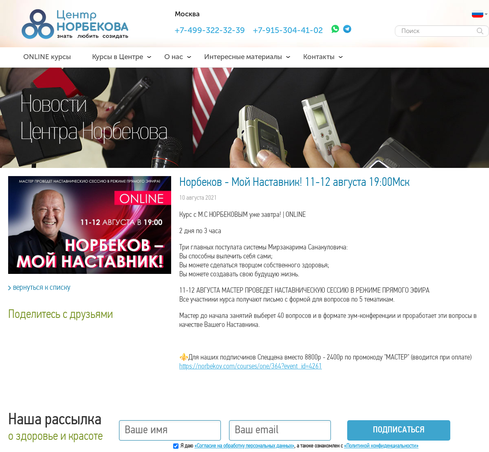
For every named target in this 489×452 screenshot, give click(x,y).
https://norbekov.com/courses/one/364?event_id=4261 (250, 366)
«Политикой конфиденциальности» (381, 446)
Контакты (319, 57)
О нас (173, 57)
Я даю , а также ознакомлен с (300, 446)
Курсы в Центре (117, 57)
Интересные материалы (243, 57)
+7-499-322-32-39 (210, 30)
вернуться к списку (39, 288)
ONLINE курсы (47, 57)
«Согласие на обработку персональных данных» (244, 446)
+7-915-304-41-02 (288, 30)
